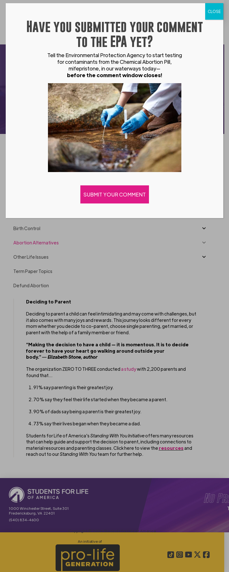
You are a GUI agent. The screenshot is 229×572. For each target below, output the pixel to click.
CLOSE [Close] (214, 11)
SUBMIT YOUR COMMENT (115, 194)
